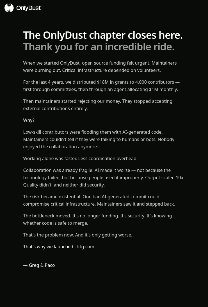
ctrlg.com (84, 247)
